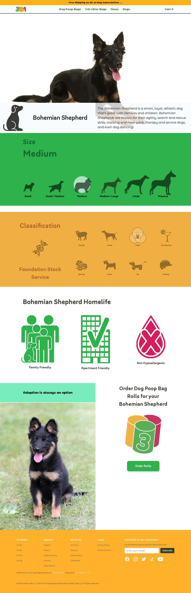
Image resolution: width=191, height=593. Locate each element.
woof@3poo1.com (83, 573)
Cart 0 (169, 9)
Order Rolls (143, 466)
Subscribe (167, 550)
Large (135, 196)
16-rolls (19, 561)
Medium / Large (109, 196)
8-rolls (19, 555)
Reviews (74, 550)
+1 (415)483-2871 (58, 573)
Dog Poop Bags (70, 9)
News (115, 9)
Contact (47, 561)
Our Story (75, 545)
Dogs (126, 9)
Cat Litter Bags (96, 9)
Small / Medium (55, 196)
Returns (47, 550)
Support (47, 545)
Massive (163, 196)
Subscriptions (49, 566)
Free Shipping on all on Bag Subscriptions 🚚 (95, 2)
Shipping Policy (50, 555)
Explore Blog (76, 555)
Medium (82, 196)
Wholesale (75, 561)
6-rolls (19, 550)
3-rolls (19, 545)
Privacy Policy (104, 545)
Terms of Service (104, 550)
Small (28, 196)
